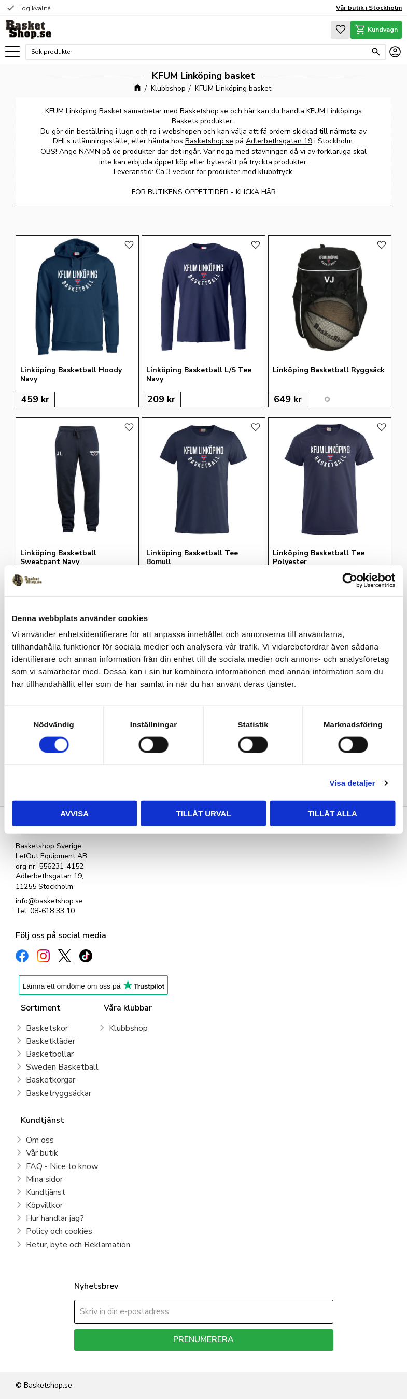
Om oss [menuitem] (40, 1140)
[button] (12, 52)
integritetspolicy (240, 1358)
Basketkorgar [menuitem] (50, 1080)
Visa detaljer (352, 782)
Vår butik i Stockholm (369, 8)
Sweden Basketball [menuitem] (62, 1067)
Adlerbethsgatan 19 (279, 141)
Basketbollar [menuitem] (50, 1054)
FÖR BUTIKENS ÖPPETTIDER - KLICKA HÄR (204, 192)
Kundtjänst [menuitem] (45, 1192)
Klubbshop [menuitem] (128, 1028)
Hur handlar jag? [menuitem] (55, 1218)
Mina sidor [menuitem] (44, 1179)
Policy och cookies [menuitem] (59, 1231)
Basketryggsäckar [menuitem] (58, 1093)
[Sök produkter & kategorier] (199, 52)
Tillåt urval (203, 813)
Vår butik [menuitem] (42, 1153)
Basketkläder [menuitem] (50, 1041)
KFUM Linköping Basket (83, 111)
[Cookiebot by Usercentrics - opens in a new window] (349, 580)
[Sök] (376, 52)
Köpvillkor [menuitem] (44, 1205)
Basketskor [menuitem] (47, 1028)
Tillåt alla (332, 813)
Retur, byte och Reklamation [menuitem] (78, 1244)
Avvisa (74, 813)
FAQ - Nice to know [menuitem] (62, 1166)
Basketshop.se (204, 111)
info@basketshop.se (49, 901)
